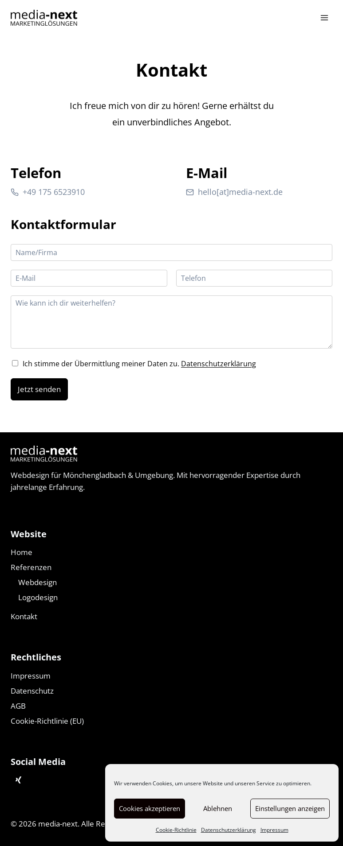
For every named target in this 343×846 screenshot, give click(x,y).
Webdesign (37, 582)
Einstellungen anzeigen (290, 808)
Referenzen (31, 567)
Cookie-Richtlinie (176, 830)
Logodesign (38, 597)
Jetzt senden (39, 389)
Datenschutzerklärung (228, 830)
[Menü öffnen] (324, 17)
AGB (18, 706)
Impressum (274, 830)
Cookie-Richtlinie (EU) (47, 721)
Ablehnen (217, 808)
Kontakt (24, 616)
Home (21, 552)
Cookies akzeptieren (149, 808)
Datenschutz (32, 691)
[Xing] (18, 780)
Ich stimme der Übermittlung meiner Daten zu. (139, 364)
